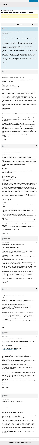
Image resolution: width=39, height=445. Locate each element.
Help (13, 439)
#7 (36, 399)
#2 (36, 75)
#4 (36, 242)
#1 (36, 32)
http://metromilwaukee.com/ (10, 349)
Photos (17, 21)
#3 (36, 149)
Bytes (9, 439)
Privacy (22, 439)
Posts (3, 21)
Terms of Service (28, 439)
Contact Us (17, 439)
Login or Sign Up (33, 1)
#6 (36, 336)
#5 (36, 293)
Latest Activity (10, 21)
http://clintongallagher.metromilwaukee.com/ (13, 351)
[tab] (3, 21)
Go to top (35, 439)
